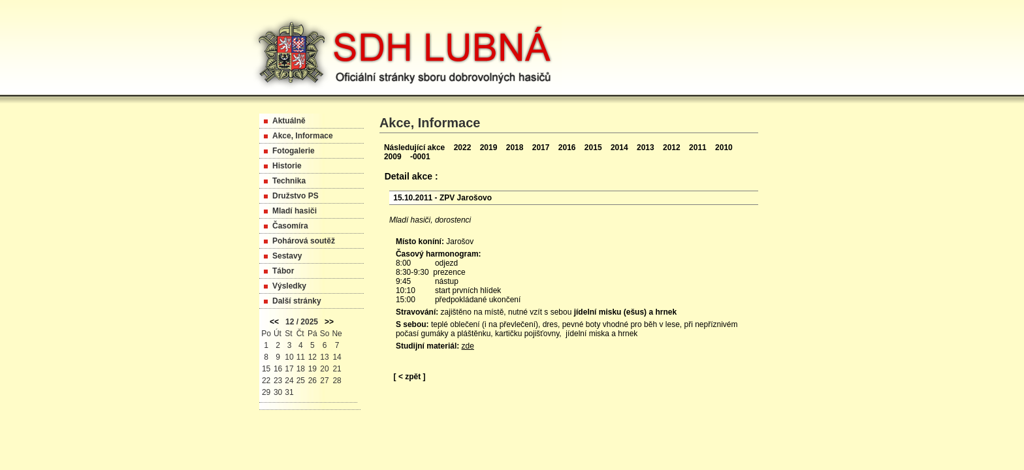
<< (274, 321)
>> (329, 321)
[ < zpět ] (410, 376)
